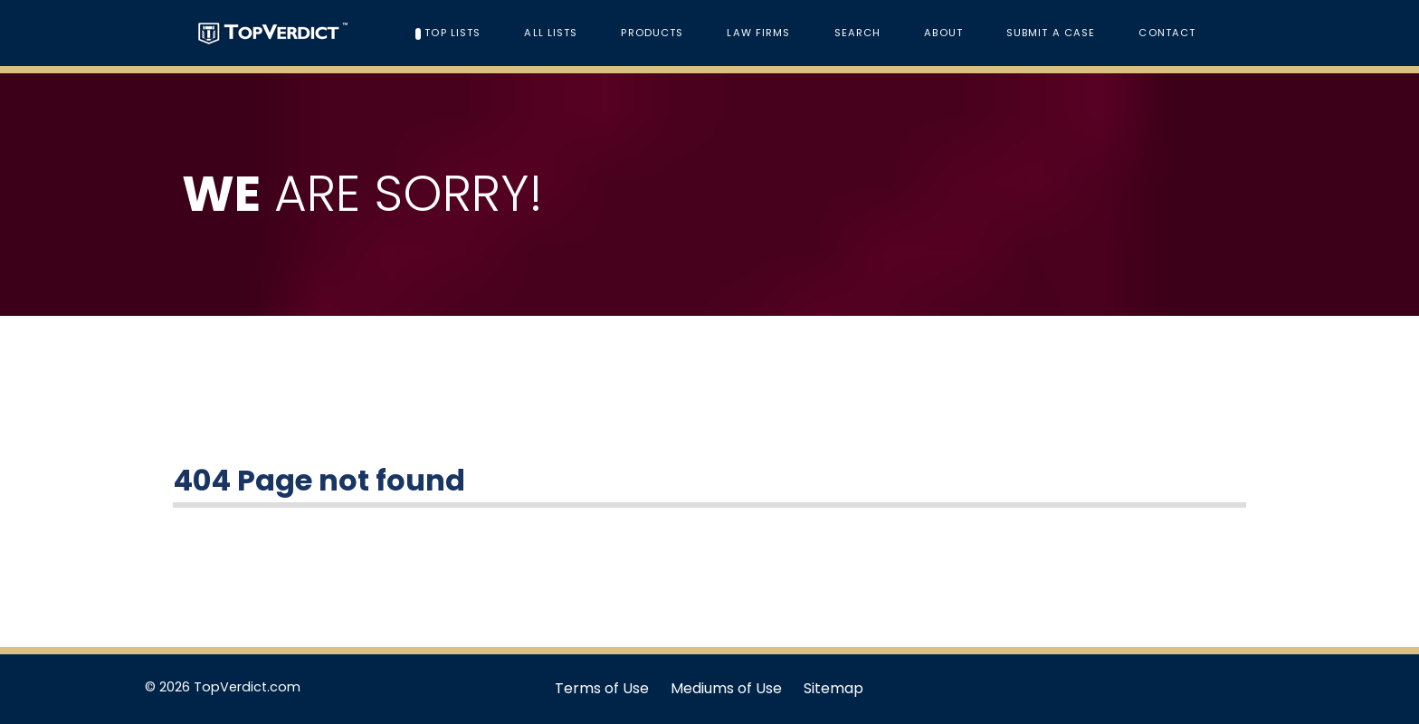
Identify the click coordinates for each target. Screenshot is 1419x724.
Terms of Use (602, 688)
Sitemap (833, 688)
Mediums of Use (726, 688)
